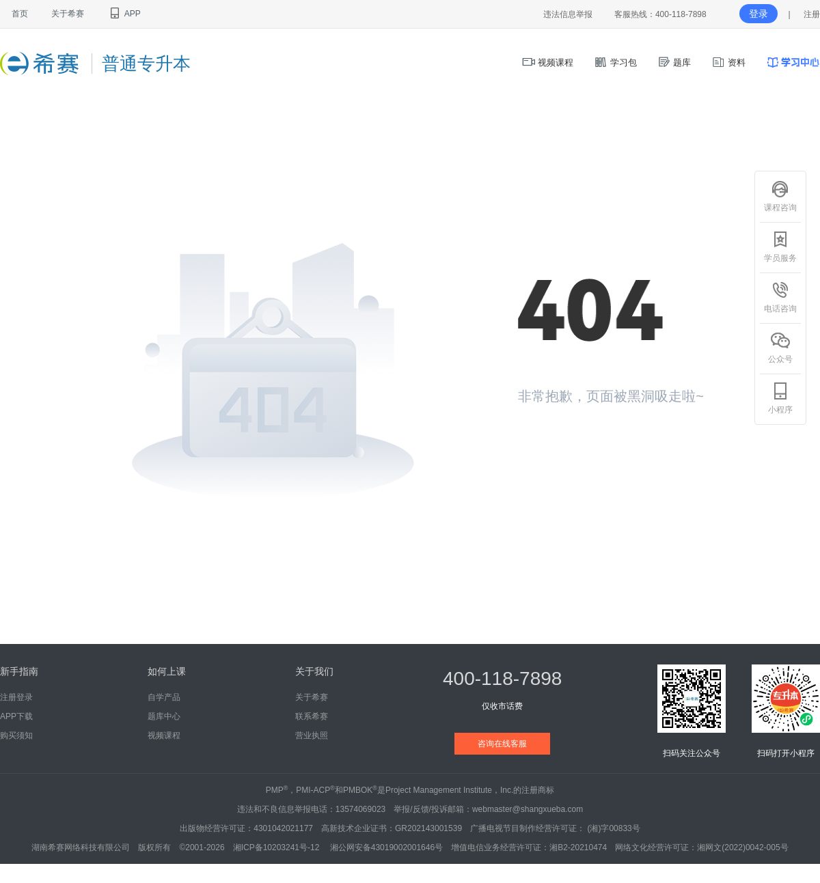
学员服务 (780, 246)
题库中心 (164, 716)
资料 (728, 62)
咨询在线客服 (502, 743)
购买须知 (16, 735)
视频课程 (548, 62)
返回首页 (566, 446)
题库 (674, 62)
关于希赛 (67, 13)
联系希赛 (311, 716)
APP (124, 13)
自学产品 (164, 697)
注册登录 (16, 697)
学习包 (615, 62)
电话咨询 (780, 297)
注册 (812, 14)
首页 (20, 13)
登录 (758, 13)
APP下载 (16, 716)
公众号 (780, 347)
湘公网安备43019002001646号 (386, 847)
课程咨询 (780, 196)
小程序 (780, 398)
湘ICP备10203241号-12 (277, 847)
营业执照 (311, 735)
